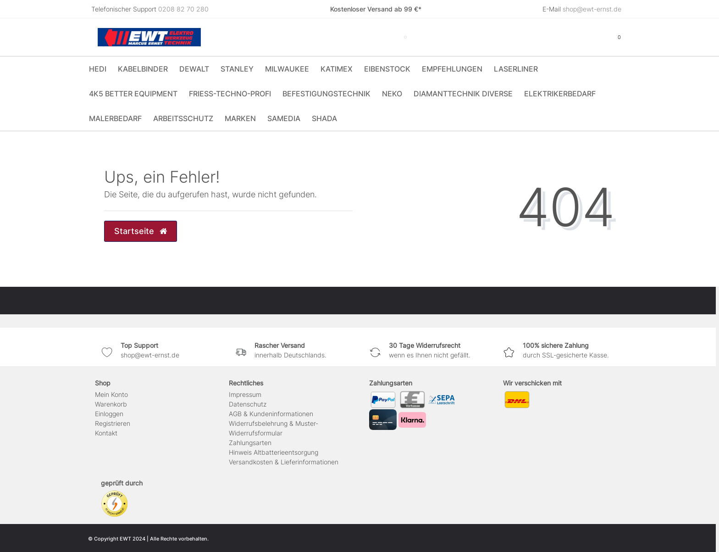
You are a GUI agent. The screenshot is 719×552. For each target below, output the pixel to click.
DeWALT (194, 68)
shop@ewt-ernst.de (592, 9)
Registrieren (112, 423)
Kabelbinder (143, 68)
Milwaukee (287, 68)
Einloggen (109, 414)
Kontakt (106, 433)
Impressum (245, 394)
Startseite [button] (140, 231)
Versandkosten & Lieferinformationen (283, 462)
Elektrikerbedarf (560, 93)
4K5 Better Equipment (133, 93)
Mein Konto (111, 394)
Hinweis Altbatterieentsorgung (273, 452)
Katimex (337, 68)
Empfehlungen (452, 68)
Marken (240, 118)
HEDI (97, 68)
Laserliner (516, 68)
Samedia (283, 118)
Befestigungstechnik (326, 93)
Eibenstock (387, 68)
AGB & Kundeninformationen (271, 414)
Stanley (237, 68)
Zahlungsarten (250, 442)
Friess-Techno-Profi (230, 93)
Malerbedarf (115, 118)
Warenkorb (111, 404)
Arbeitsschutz (183, 118)
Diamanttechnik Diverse (463, 93)
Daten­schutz (247, 404)
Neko (392, 93)
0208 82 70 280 (183, 9)
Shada (324, 118)
